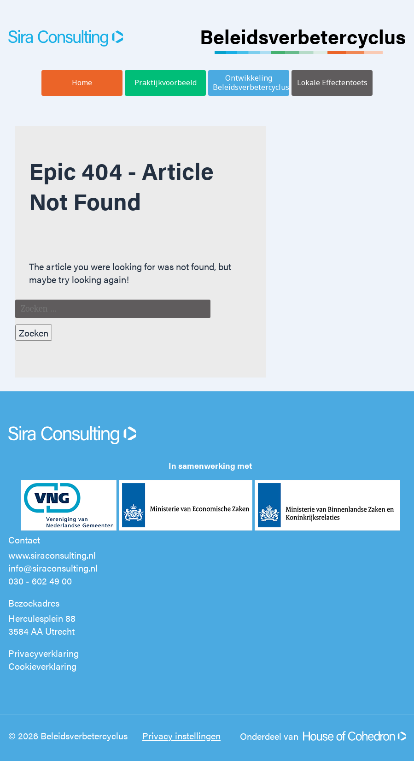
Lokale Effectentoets (332, 82)
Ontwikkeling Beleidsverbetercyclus (251, 82)
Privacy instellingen (181, 735)
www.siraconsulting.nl (52, 554)
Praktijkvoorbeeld (165, 82)
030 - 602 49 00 (40, 580)
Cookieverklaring (42, 666)
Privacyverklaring (43, 653)
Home (82, 82)
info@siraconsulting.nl (53, 567)
